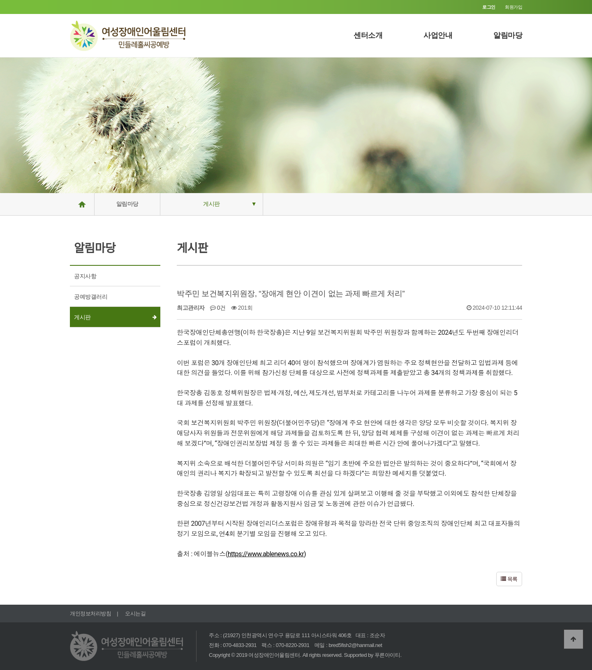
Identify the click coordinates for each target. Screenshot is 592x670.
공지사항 (85, 276)
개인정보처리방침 (90, 613)
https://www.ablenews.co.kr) (267, 554)
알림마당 (507, 35)
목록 (509, 579)
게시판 (211, 203)
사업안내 (437, 35)
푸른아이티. (388, 655)
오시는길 (135, 613)
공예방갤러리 (90, 296)
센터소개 (368, 35)
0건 (218, 307)
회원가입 (513, 7)
